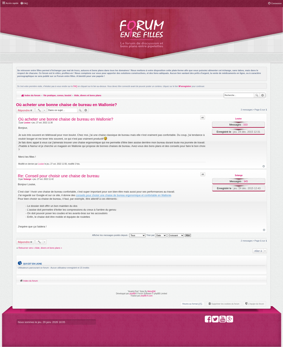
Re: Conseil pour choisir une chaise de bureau (58, 176)
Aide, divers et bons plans (87, 95)
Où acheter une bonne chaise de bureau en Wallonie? (66, 105)
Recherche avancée (262, 95)
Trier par (156, 235)
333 (245, 124)
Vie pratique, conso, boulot (57, 95)
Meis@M (151, 291)
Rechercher (257, 95)
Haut (264, 166)
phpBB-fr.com (147, 296)
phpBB (132, 293)
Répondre (24, 110)
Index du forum (30, 95)
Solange (239, 175)
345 (246, 181)
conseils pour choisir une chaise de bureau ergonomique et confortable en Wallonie (123, 195)
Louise (238, 119)
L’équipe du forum (256, 304)
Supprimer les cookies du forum (225, 304)
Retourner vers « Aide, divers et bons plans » (40, 248)
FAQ (75, 86)
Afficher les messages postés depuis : (118, 235)
